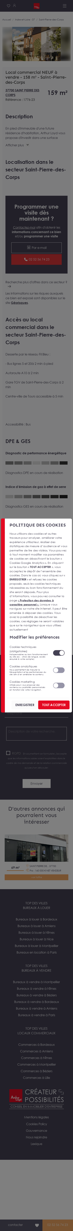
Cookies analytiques (29, 670)
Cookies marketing (29, 685)
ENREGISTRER (24, 705)
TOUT (54, 705)
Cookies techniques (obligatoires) (29, 652)
